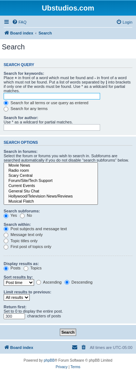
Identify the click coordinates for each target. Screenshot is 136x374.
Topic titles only (20, 241)
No (26, 215)
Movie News (50, 165)
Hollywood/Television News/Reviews (50, 196)
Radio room (50, 170)
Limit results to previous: (27, 292)
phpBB (49, 360)
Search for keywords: (24, 73)
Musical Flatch (50, 201)
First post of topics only (27, 246)
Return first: (15, 307)
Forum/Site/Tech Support (50, 180)
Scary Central (50, 175)
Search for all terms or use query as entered (46, 103)
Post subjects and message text (35, 229)
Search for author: (21, 117)
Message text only (23, 234)
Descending (78, 282)
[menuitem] (19, 22)
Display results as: (21, 263)
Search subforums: (22, 211)
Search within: (17, 224)
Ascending (49, 282)
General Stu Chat (50, 191)
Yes (10, 215)
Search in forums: (21, 151)
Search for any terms (26, 108)
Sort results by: (18, 277)
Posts (12, 268)
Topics (33, 268)
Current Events (50, 185)
